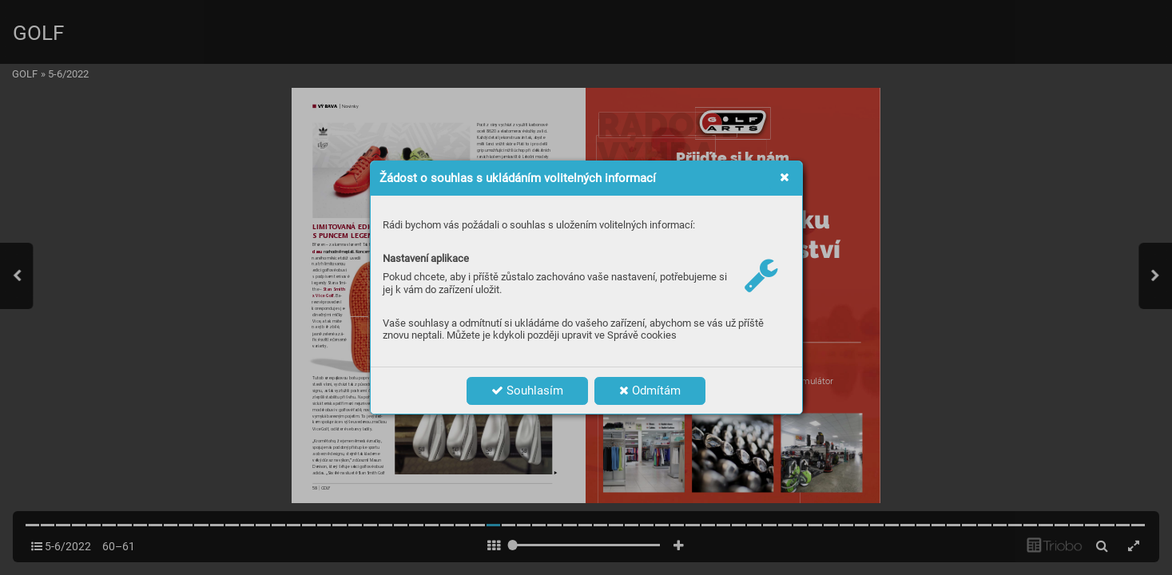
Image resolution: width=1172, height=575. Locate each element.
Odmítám (650, 390)
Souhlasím (527, 390)
